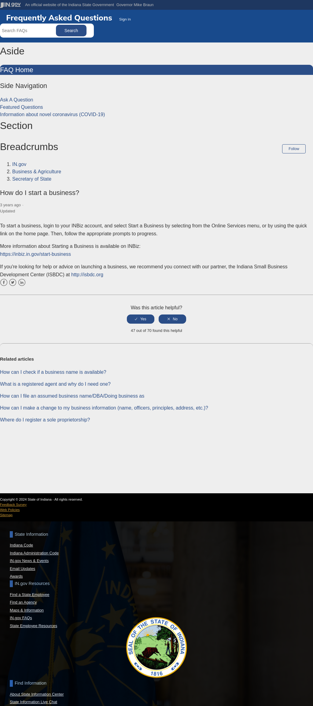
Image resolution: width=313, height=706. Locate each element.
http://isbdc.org (87, 273)
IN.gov (19, 164)
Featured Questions (21, 107)
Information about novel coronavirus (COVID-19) (52, 114)
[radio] (140, 317)
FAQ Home (16, 70)
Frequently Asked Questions (60, 17)
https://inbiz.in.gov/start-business (35, 252)
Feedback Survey (13, 504)
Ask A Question (16, 99)
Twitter (13, 281)
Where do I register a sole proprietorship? (45, 418)
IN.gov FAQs (21, 618)
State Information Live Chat (33, 702)
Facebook (4, 281)
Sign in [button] (125, 19)
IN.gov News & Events (29, 560)
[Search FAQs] (28, 30)
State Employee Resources (33, 625)
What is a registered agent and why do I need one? (55, 382)
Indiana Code (21, 545)
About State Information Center (37, 694)
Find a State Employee (29, 594)
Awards (16, 576)
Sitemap (6, 515)
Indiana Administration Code (34, 553)
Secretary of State (31, 179)
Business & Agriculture (36, 171)
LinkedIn (22, 281)
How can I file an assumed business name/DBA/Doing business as (72, 394)
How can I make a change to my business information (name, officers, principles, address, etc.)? (104, 406)
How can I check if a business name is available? (53, 370)
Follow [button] (294, 149)
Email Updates (22, 568)
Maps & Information (27, 610)
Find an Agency (23, 602)
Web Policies (10, 510)
